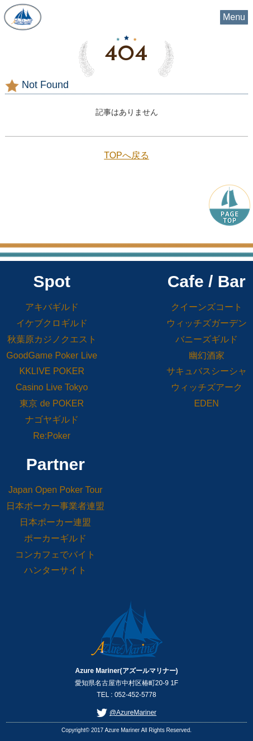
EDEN (206, 403)
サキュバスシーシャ (206, 371)
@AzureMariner (132, 712)
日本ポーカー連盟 (55, 522)
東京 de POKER (52, 403)
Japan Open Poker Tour (55, 490)
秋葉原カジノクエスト (52, 339)
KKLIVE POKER (51, 371)
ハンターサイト (55, 570)
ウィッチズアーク (206, 387)
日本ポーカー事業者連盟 (55, 506)
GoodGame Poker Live (51, 355)
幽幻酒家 (207, 355)
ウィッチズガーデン (206, 323)
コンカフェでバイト (55, 554)
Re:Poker (51, 435)
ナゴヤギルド (52, 419)
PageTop (229, 204)
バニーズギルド (206, 339)
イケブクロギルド (52, 323)
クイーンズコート (206, 307)
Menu (234, 17)
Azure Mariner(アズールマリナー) (22, 16)
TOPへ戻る (126, 155)
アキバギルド (52, 307)
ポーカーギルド (55, 538)
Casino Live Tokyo (52, 387)
